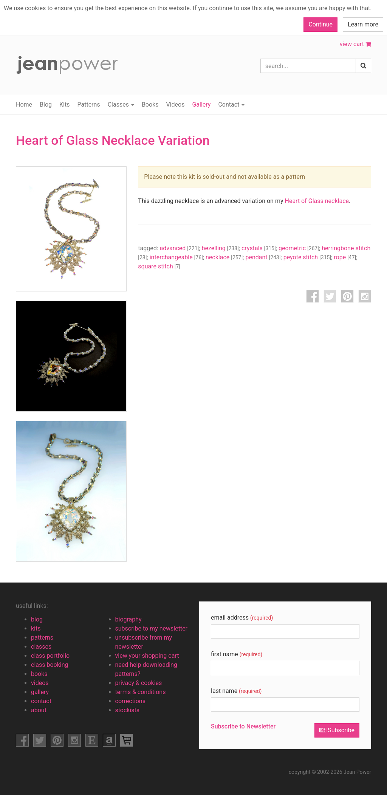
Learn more (363, 24)
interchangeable (176, 257)
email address (242, 617)
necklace (224, 257)
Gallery (201, 104)
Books (150, 104)
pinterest (347, 296)
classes (41, 646)
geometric (299, 248)
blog (37, 619)
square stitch (159, 266)
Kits (64, 104)
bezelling (220, 248)
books (39, 673)
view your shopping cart (147, 655)
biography (128, 619)
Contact (231, 104)
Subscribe (336, 730)
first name (236, 654)
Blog (46, 104)
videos (40, 683)
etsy (91, 740)
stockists (127, 710)
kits (36, 628)
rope (345, 257)
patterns (42, 637)
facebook (312, 296)
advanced (179, 248)
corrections (130, 701)
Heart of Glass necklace (317, 201)
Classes (121, 104)
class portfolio (50, 655)
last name (236, 690)
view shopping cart (126, 740)
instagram (364, 296)
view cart (355, 44)
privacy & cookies (138, 683)
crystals (258, 248)
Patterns (88, 104)
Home (24, 104)
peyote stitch (307, 257)
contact (41, 701)
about (38, 710)
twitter (330, 296)
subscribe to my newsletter (151, 628)
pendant (262, 257)
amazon (109, 740)
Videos (175, 104)
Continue (320, 24)
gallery (40, 692)
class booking (49, 664)
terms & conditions (140, 692)
